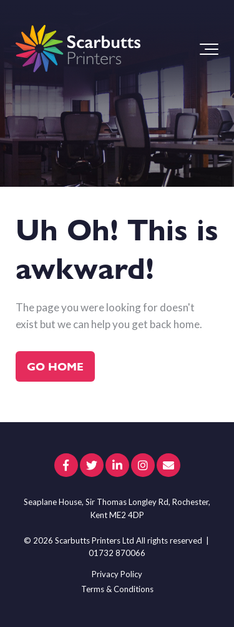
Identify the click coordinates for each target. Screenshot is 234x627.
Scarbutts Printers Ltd (94, 540)
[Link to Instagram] (143, 465)
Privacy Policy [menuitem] (117, 574)
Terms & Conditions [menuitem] (117, 589)
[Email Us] (168, 465)
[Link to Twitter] (92, 465)
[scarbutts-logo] (78, 49)
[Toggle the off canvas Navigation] (209, 49)
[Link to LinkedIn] (117, 465)
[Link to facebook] (66, 465)
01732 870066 (117, 553)
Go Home (55, 366)
